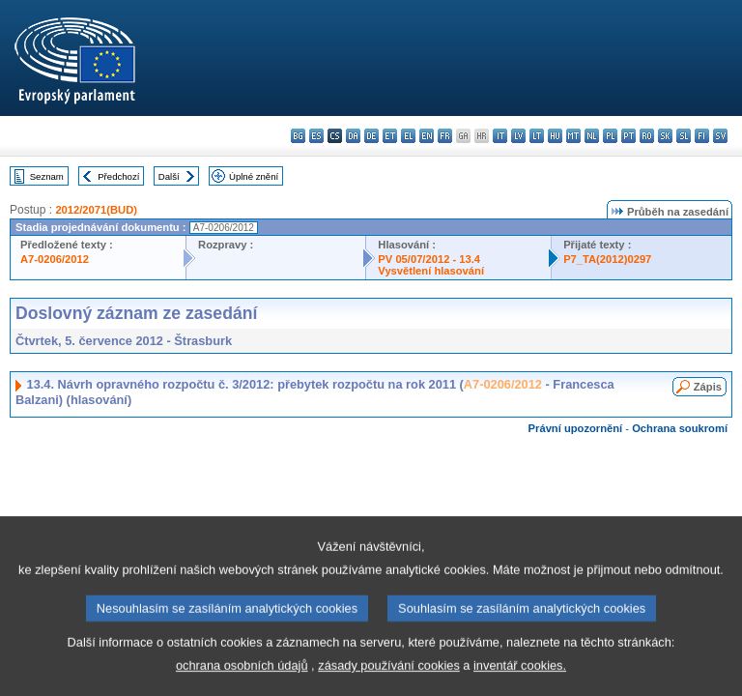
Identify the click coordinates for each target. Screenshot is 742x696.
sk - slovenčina (665, 136)
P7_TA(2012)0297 (607, 259)
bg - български (298, 136)
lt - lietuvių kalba (536, 136)
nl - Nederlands (592, 136)
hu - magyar (555, 136)
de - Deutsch (371, 136)
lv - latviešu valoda (518, 136)
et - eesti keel (390, 136)
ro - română (647, 136)
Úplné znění (253, 176)
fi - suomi (702, 136)
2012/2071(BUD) (96, 210)
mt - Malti (573, 136)
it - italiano (500, 136)
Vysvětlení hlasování (431, 270)
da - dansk (353, 136)
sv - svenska (720, 136)
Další (169, 176)
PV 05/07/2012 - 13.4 (429, 259)
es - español (316, 136)
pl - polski (610, 136)
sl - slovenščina (683, 136)
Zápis (708, 386)
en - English (426, 136)
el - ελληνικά (408, 136)
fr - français (445, 136)
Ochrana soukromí (680, 428)
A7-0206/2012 (54, 259)
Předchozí (118, 176)
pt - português (628, 136)
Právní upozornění (575, 428)
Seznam (47, 176)
